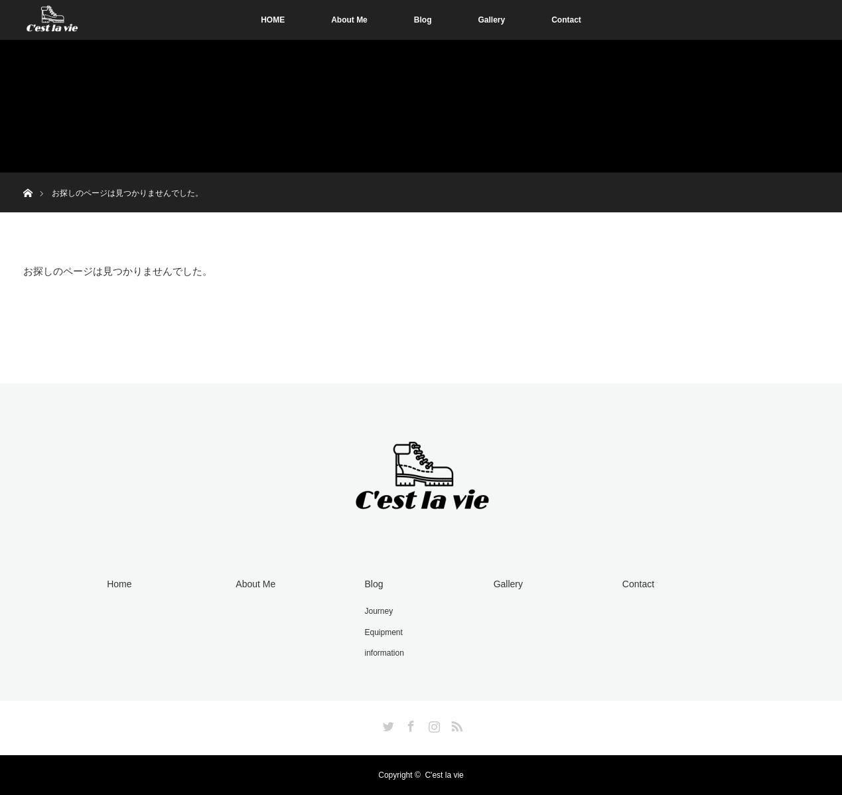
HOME (273, 20)
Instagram (433, 724)
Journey (379, 611)
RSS (455, 724)
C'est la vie (444, 775)
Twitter (387, 724)
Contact (566, 20)
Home (119, 584)
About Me (349, 20)
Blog (423, 20)
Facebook (409, 724)
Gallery (491, 20)
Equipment (384, 632)
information (384, 653)
